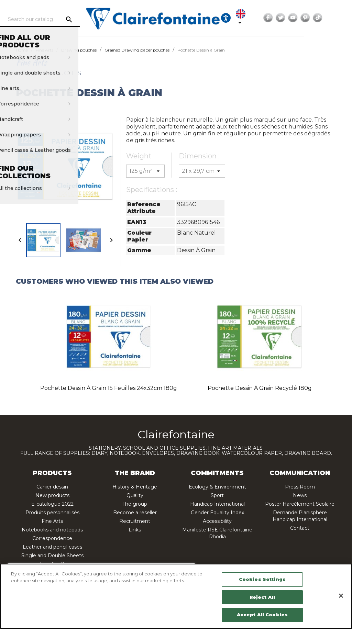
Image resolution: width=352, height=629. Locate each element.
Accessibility (217, 521)
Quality (134, 495)
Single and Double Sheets (52, 555)
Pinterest (338, 17)
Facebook (301, 17)
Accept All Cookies (262, 614)
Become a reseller (135, 512)
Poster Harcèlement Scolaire (299, 504)
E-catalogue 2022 (52, 504)
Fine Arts (52, 521)
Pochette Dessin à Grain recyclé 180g (260, 388)
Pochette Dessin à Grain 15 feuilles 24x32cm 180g (108, 388)
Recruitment (134, 521)
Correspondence (52, 538)
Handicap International (217, 504)
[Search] (64, 19)
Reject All (262, 597)
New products (52, 495)
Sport (217, 495)
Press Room (300, 487)
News (300, 495)
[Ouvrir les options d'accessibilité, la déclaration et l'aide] (253, 18)
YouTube (326, 17)
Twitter (313, 17)
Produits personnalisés (52, 512)
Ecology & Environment (217, 487)
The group (134, 504)
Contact (299, 528)
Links (135, 530)
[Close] (341, 595)
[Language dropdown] (272, 18)
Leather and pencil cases (52, 547)
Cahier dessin (52, 487)
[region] (176, 596)
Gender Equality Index (217, 512)
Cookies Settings (262, 579)
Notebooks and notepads (52, 530)
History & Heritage (134, 487)
